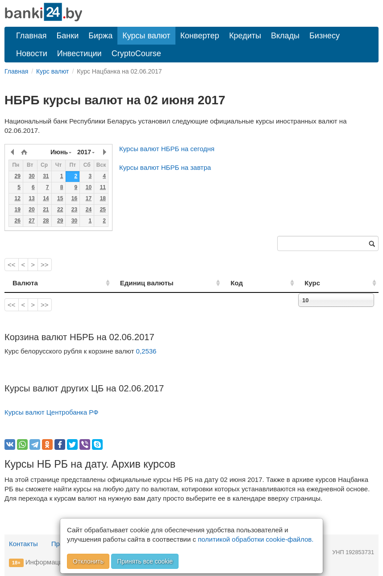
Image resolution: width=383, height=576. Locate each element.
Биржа (100, 35)
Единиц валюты (130, 283)
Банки (68, 35)
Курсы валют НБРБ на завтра (165, 167)
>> (45, 264)
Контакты (23, 543)
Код (261, 283)
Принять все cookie (145, 561)
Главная (31, 35)
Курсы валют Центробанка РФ (51, 412)
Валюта (25, 283)
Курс (325, 283)
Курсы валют (146, 35)
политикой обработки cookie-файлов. (255, 539)
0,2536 (146, 351)
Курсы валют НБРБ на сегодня (166, 148)
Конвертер (200, 35)
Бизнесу (324, 35)
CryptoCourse (136, 53)
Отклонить (88, 561)
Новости (31, 53)
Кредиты (245, 35)
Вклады (285, 35)
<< (12, 264)
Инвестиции (79, 53)
